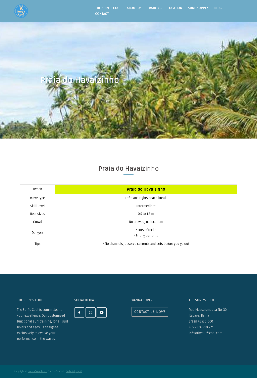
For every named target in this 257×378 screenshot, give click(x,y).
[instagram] (91, 312)
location (174, 8)
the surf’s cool (108, 8)
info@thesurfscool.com (205, 333)
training (154, 8)
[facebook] (79, 312)
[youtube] (102, 312)
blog (218, 8)
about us (134, 8)
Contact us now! (149, 312)
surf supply (198, 8)
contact (102, 14)
